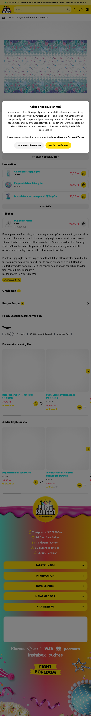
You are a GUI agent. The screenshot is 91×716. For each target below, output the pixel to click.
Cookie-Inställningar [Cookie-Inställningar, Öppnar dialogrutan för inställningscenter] (28, 145)
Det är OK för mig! (58, 145)
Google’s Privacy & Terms (71, 136)
